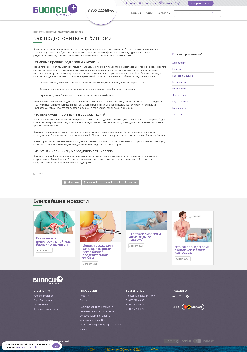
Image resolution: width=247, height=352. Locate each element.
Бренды (179, 13)
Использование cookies (92, 319)
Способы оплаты (42, 299)
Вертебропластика (182, 75)
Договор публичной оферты (95, 315)
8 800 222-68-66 (101, 10)
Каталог (162, 13)
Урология (177, 114)
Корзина (167, 3)
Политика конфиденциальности (97, 306)
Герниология (179, 81)
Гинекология (179, 88)
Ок (56, 345)
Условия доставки (43, 295)
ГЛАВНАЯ (136, 13)
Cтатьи (83, 299)
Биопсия (47, 31)
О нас (149, 13)
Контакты (195, 13)
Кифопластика (180, 101)
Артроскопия (179, 62)
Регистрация (149, 3)
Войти (132, 3)
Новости (37, 31)
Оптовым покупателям (45, 308)
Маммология (179, 107)
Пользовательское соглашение (97, 310)
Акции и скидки (41, 304)
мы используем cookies (27, 347)
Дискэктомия (179, 94)
